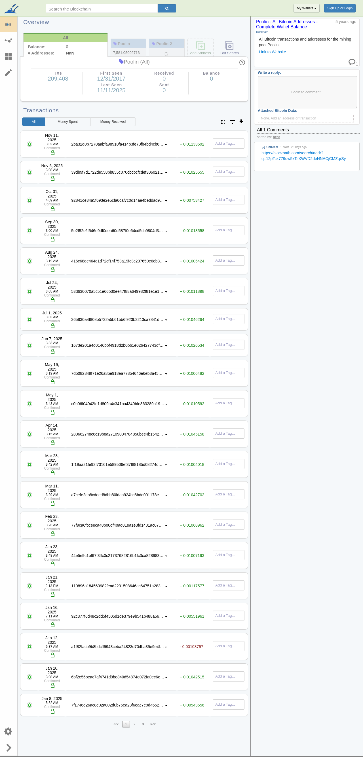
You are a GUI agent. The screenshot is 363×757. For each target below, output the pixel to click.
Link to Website (272, 52)
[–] (263, 147)
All (33, 122)
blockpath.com (12, 9)
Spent (68, 122)
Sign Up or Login (340, 8)
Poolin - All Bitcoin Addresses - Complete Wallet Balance (287, 24)
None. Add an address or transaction (288, 118)
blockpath (262, 31)
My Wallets (306, 8)
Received (113, 122)
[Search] (167, 8)
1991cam (272, 147)
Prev (116, 724)
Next (153, 724)
